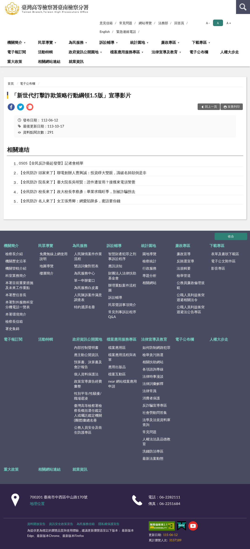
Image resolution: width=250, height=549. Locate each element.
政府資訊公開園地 (83, 52)
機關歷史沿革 (15, 261)
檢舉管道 (184, 275)
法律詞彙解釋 (152, 383)
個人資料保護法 (86, 374)
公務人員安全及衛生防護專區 (88, 429)
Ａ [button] (218, 23)
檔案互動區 (117, 374)
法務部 (163, 23)
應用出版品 (117, 367)
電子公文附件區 (223, 261)
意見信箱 (106, 23)
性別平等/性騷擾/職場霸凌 (88, 395)
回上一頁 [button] (211, 106)
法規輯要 (184, 268)
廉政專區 (168, 42)
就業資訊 (76, 61)
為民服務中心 (84, 273)
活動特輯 (45, 52)
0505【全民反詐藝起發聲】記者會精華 (51, 163)
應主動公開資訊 (86, 355)
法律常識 (149, 391)
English (105, 32)
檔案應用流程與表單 (122, 357)
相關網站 (149, 283)
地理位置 (37, 503)
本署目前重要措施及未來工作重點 (19, 285)
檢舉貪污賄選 (152, 355)
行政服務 (149, 268)
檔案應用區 (117, 347)
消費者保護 (151, 398)
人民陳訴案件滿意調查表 (88, 297)
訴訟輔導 (106, 42)
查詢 (243, 7)
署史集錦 (12, 328)
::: (4, 3)
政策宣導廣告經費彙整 (88, 383)
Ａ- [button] (207, 23)
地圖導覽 (47, 266)
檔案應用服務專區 (125, 52)
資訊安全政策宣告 (61, 524)
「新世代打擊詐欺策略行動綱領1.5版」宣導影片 (71, 95)
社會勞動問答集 (154, 412)
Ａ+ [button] (228, 23)
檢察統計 (149, 261)
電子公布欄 (198, 52)
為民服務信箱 (86, 524)
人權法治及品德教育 (156, 441)
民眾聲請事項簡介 (122, 304)
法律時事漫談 (152, 376)
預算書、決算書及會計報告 (88, 364)
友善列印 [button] (234, 106)
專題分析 (149, 275)
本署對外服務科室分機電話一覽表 (19, 304)
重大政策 (14, 61)
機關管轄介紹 (15, 268)
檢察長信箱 (14, 321)
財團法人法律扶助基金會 (122, 275)
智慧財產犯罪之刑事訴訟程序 (122, 256)
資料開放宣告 (36, 524)
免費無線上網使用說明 (54, 256)
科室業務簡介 (15, 275)
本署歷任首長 (15, 295)
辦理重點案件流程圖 (122, 287)
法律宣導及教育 (165, 52)
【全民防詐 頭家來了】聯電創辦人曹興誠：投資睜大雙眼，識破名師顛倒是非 (82, 172)
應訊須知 (115, 266)
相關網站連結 (49, 61)
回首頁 (179, 23)
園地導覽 (149, 254)
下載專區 (199, 42)
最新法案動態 (152, 458)
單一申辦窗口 (84, 280)
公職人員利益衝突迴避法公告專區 (191, 309)
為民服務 (76, 42)
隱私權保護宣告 (108, 524)
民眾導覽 (45, 42)
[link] (11, 107)
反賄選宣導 (185, 261)
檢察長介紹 (14, 254)
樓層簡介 (47, 273)
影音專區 (218, 268)
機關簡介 (14, 42)
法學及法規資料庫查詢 (156, 422)
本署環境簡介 (15, 314)
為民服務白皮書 (86, 287)
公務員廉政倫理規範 (191, 285)
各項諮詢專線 (152, 369)
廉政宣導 (184, 254)
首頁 (11, 83)
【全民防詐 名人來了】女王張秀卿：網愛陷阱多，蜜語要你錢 (69, 201)
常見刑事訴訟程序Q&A (122, 314)
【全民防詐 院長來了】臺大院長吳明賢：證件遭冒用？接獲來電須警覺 (77, 182)
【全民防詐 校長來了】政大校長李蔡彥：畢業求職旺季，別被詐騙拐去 (77, 191)
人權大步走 (229, 52)
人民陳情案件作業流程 (88, 256)
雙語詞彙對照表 (86, 266)
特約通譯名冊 (84, 307)
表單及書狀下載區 (225, 254)
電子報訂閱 (16, 52)
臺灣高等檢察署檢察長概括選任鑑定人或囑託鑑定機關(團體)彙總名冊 (88, 412)
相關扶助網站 (152, 362)
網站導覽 (145, 23)
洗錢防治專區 (152, 451)
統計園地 (137, 42)
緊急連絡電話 (126, 32)
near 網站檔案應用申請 (122, 383)
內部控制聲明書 (86, 347)
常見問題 (125, 23)
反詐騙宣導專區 (154, 405)
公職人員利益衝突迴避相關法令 (191, 297)
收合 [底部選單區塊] (231, 236)
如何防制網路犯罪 (156, 347)
